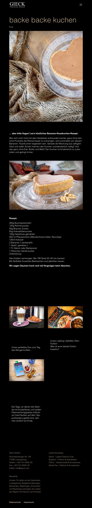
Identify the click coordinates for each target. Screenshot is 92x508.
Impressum (29, 502)
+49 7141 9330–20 (24, 462)
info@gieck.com (22, 468)
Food (11, 27)
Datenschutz (15, 502)
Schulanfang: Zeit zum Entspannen (24, 394)
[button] (5, 502)
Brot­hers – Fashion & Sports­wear (63, 459)
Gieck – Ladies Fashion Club (61, 456)
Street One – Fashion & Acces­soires (64, 465)
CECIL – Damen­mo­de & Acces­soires (64, 462)
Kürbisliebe (61, 335)
